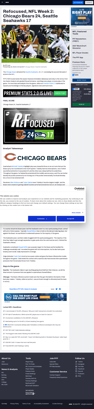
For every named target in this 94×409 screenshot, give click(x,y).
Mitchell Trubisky (17, 166)
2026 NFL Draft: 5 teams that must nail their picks (19, 342)
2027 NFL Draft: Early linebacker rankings (16, 330)
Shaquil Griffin (22, 247)
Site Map (4, 403)
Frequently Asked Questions (58, 377)
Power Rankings (31, 373)
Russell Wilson (31, 231)
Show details (80, 212)
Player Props (29, 361)
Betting (4, 375)
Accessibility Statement (41, 403)
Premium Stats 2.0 (49, 83)
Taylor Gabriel (27, 182)
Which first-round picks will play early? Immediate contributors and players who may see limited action (31, 326)
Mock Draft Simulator (32, 385)
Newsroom (5, 364)
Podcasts (81, 373)
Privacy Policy (14, 403)
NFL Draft (4, 384)
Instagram (81, 364)
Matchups (29, 376)
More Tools (81, 80)
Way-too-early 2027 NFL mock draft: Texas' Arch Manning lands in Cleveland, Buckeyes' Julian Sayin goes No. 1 (35, 338)
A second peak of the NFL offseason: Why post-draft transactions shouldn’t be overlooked (32, 311)
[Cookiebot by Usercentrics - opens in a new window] (80, 188)
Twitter (80, 361)
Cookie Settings (57, 403)
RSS (79, 376)
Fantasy (4, 377)
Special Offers (54, 364)
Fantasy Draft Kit (31, 378)
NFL (3, 372)
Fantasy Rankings (31, 381)
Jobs (3, 361)
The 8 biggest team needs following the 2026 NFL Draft (21, 333)
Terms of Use (26, 403)
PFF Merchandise (55, 366)
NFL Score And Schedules (34, 366)
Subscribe (53, 361)
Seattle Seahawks (32, 72)
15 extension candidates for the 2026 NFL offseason (20, 318)
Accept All (74, 218)
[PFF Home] (7, 2)
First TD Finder (30, 364)
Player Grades (30, 369)
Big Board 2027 (30, 383)
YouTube (81, 366)
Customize (47, 218)
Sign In (89, 2)
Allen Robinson (15, 182)
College (4, 382)
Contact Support (55, 375)
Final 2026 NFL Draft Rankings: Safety (16, 346)
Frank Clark (17, 256)
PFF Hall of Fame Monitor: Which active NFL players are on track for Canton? (27, 314)
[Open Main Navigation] (2, 2)
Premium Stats (30, 371)
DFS (3, 380)
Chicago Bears (11, 72)
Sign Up (81, 104)
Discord (80, 371)
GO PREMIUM (78, 2)
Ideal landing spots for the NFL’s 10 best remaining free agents (23, 321)
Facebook (81, 369)
